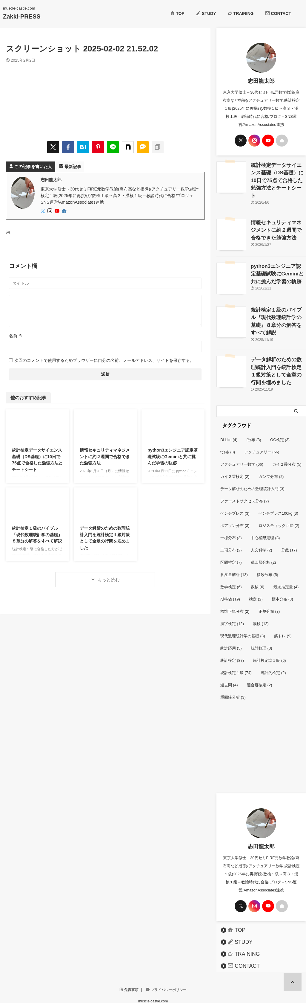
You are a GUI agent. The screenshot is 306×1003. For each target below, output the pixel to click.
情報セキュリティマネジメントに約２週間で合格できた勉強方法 (105, 456)
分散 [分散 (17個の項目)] (289, 524)
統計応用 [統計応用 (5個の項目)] (231, 622)
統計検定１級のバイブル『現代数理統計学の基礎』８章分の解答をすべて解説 (37, 534)
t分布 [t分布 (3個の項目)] (227, 426)
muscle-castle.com (153, 975)
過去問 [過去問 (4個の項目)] (229, 659)
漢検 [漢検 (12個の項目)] (261, 597)
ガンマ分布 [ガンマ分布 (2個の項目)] (271, 450)
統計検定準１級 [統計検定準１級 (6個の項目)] (269, 634)
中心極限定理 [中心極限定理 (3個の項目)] (265, 512)
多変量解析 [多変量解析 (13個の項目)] (234, 548)
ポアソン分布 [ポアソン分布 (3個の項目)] (235, 499)
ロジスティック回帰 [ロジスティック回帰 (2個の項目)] (279, 499)
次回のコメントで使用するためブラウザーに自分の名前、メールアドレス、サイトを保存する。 (104, 360)
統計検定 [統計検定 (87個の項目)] (232, 634)
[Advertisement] (261, 727)
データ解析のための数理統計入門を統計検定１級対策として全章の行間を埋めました (278, 347)
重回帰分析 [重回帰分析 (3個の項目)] (233, 671)
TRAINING (241, 13)
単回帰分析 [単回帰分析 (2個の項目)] (263, 536)
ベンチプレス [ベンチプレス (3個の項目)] (235, 487)
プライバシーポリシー (166, 964)
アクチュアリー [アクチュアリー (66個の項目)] (261, 426)
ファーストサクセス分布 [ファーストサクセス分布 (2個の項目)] (244, 475)
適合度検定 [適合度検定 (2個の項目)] (259, 659)
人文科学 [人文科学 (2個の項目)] (261, 524)
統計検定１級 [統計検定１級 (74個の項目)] (236, 646)
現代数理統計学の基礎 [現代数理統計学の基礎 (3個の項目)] (242, 610)
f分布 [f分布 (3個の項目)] (254, 413)
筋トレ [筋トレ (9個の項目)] (283, 610)
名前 (16, 335)
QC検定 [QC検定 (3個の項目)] (280, 413)
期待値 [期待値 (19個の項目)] (230, 573)
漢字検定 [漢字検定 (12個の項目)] (232, 597)
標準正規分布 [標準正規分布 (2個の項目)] (235, 585)
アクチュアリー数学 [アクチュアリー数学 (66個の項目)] (241, 438)
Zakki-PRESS (22, 16)
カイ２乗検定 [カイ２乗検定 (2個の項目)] (235, 450)
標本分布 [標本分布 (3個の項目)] (282, 573)
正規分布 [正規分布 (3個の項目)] (269, 585)
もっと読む (108, 579)
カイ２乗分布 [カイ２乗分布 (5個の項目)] (287, 438)
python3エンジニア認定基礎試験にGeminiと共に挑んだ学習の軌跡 (172, 456)
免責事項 (129, 964)
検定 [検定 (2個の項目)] (256, 573)
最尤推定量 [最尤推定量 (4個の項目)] (286, 561)
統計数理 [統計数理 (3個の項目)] (261, 622)
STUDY (206, 13)
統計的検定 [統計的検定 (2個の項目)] (273, 646)
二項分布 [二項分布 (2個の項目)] (231, 524)
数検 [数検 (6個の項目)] (258, 561)
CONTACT (278, 13)
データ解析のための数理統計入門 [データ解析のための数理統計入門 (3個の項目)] (252, 463)
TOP (177, 13)
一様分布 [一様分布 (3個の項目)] (231, 512)
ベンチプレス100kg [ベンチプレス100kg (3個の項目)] (278, 487)
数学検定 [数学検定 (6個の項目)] (231, 561)
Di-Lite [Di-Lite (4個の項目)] (228, 413)
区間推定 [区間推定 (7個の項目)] (231, 536)
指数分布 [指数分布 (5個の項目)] (267, 548)
